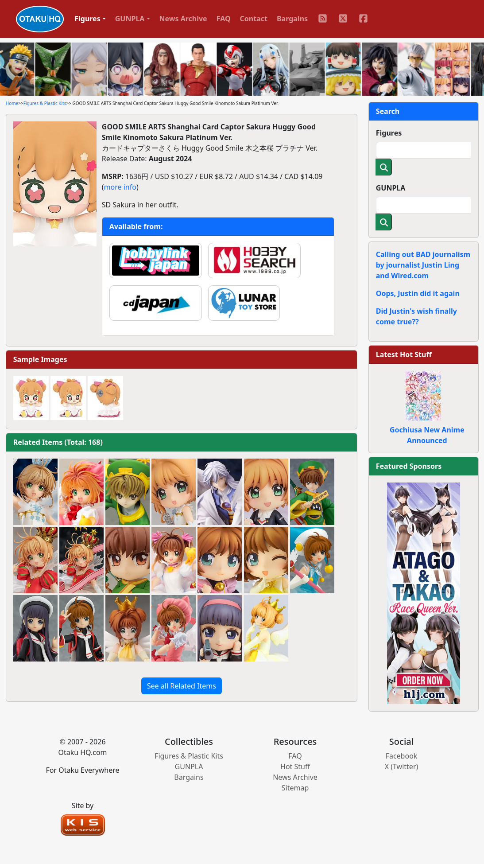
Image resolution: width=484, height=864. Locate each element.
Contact (253, 18)
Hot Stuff (295, 766)
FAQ (224, 18)
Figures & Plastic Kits (44, 103)
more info (120, 187)
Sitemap (295, 788)
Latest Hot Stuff (404, 354)
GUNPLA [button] (130, 18)
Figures (389, 133)
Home (12, 103)
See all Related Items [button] (181, 686)
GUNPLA (391, 188)
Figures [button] (87, 18)
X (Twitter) (401, 766)
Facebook (402, 756)
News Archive (183, 18)
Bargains (292, 18)
